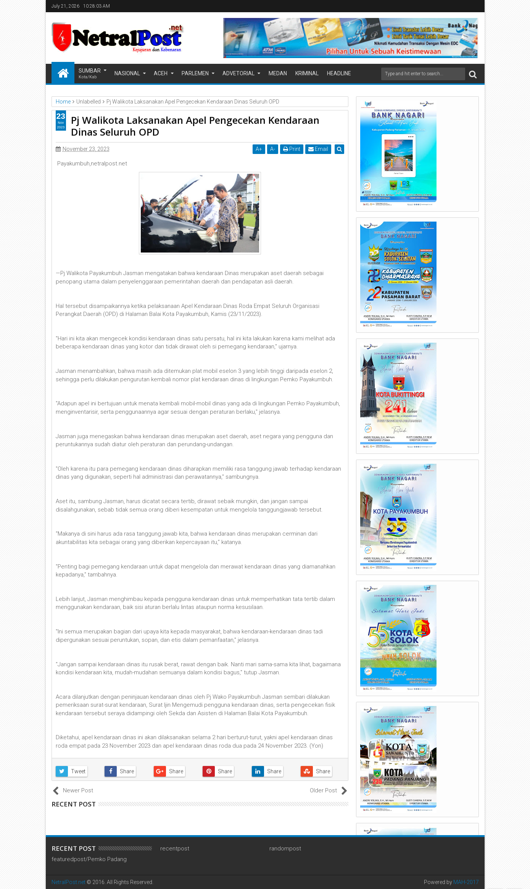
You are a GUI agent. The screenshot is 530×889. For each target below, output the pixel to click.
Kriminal (307, 73)
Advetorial (238, 73)
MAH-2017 (466, 882)
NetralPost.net (68, 882)
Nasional (127, 73)
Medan (278, 73)
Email (319, 149)
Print (292, 149)
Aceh (161, 73)
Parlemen (195, 73)
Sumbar (90, 74)
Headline (339, 73)
